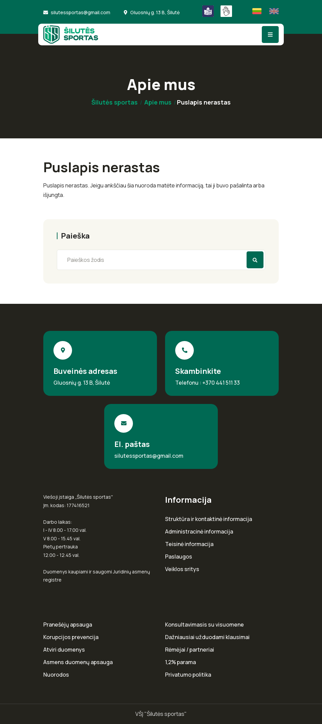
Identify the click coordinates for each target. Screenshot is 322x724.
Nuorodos (56, 674)
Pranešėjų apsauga (67, 624)
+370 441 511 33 (221, 382)
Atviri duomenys (64, 649)
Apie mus (157, 102)
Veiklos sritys (182, 569)
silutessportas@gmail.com (80, 12)
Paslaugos (178, 556)
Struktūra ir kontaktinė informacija (208, 519)
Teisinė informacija (189, 544)
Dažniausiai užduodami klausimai (207, 637)
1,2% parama (180, 662)
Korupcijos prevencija (70, 637)
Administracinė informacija (199, 531)
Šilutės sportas (114, 102)
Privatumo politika (188, 674)
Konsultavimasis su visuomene (204, 624)
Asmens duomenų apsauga (78, 662)
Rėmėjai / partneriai (189, 649)
